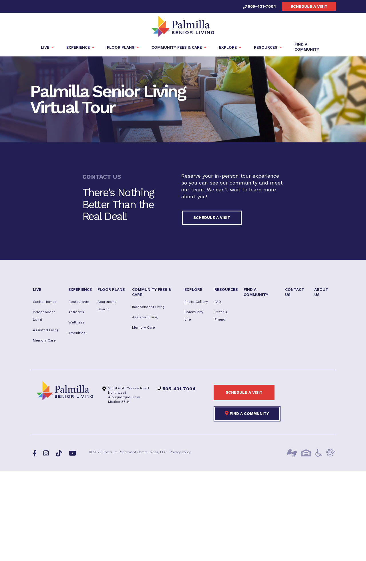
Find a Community (247, 413)
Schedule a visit (309, 6)
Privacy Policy (180, 453)
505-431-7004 (259, 6)
